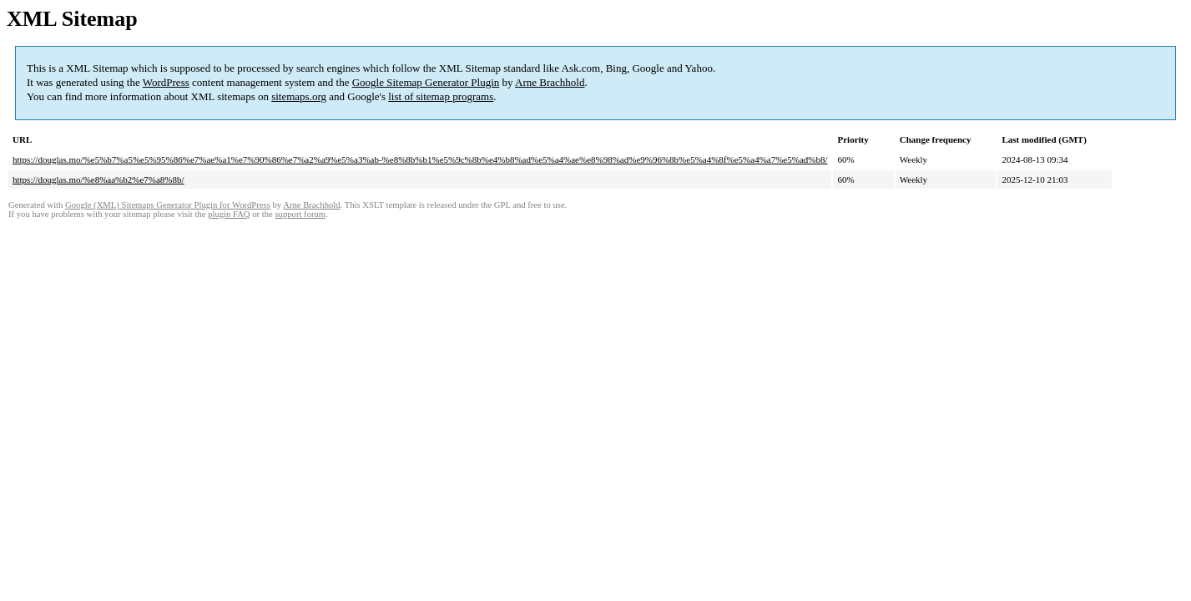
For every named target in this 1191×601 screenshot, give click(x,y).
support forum (300, 214)
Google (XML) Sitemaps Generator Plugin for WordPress (167, 205)
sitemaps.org (298, 96)
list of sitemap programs (440, 96)
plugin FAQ (229, 214)
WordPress (166, 82)
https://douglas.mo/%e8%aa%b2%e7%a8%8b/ (98, 179)
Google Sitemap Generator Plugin (426, 82)
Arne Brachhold (549, 82)
